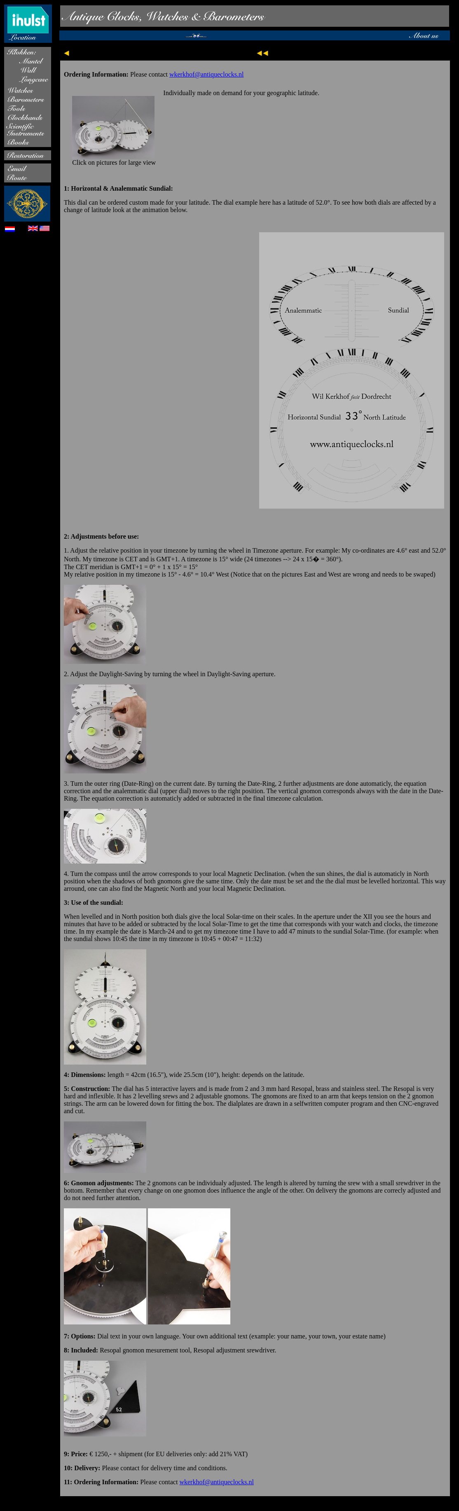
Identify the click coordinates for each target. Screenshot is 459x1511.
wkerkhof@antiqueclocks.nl (206, 74)
